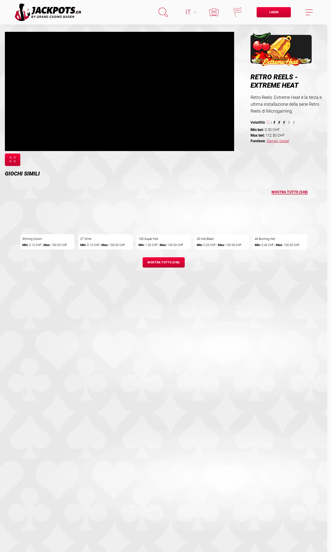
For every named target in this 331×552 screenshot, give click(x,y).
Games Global (278, 141)
